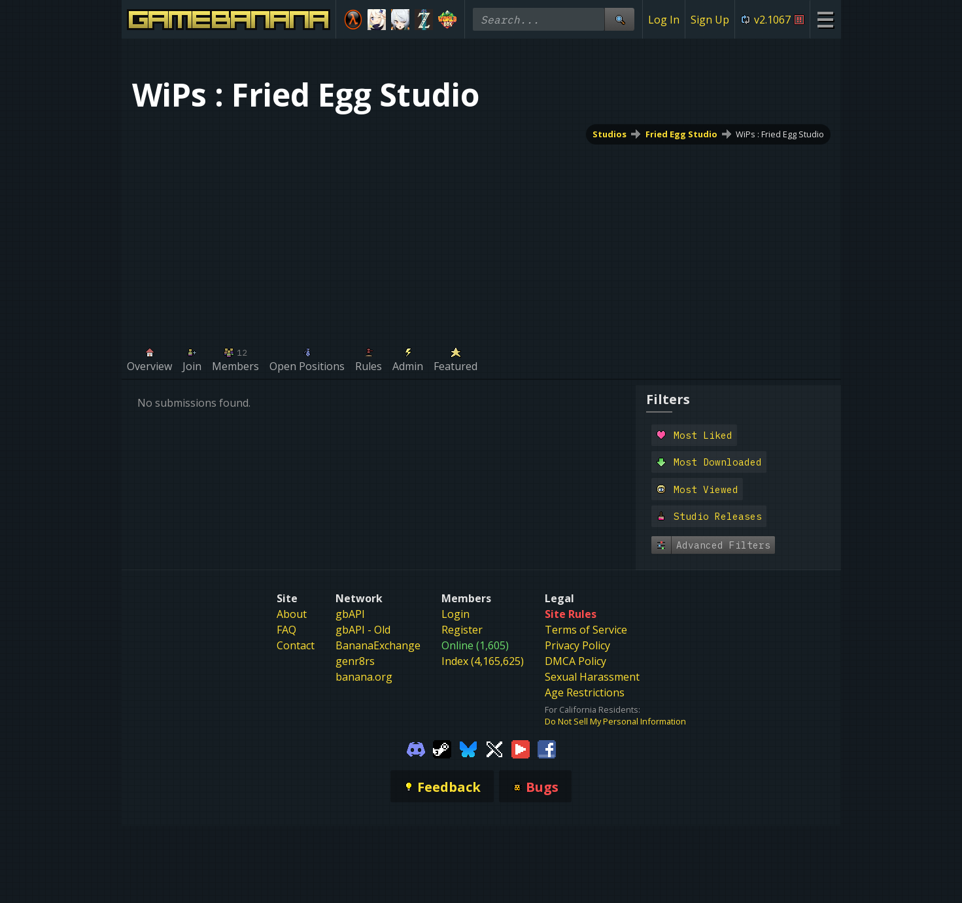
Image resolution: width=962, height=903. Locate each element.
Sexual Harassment (592, 677)
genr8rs (355, 661)
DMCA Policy (575, 661)
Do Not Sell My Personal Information (615, 721)
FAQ (286, 629)
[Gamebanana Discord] (415, 748)
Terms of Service (586, 629)
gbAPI (350, 614)
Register (462, 629)
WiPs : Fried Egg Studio (780, 134)
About (292, 614)
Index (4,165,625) (482, 661)
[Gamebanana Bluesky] (468, 748)
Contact (296, 645)
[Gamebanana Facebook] (546, 748)
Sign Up (710, 19)
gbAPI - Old (362, 629)
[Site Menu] (825, 19)
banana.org (363, 677)
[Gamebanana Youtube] (520, 748)
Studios (609, 134)
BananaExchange (378, 645)
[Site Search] (619, 19)
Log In (663, 19)
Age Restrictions (585, 692)
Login (455, 614)
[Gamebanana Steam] (442, 748)
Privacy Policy (577, 645)
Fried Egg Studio (681, 134)
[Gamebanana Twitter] (494, 748)
